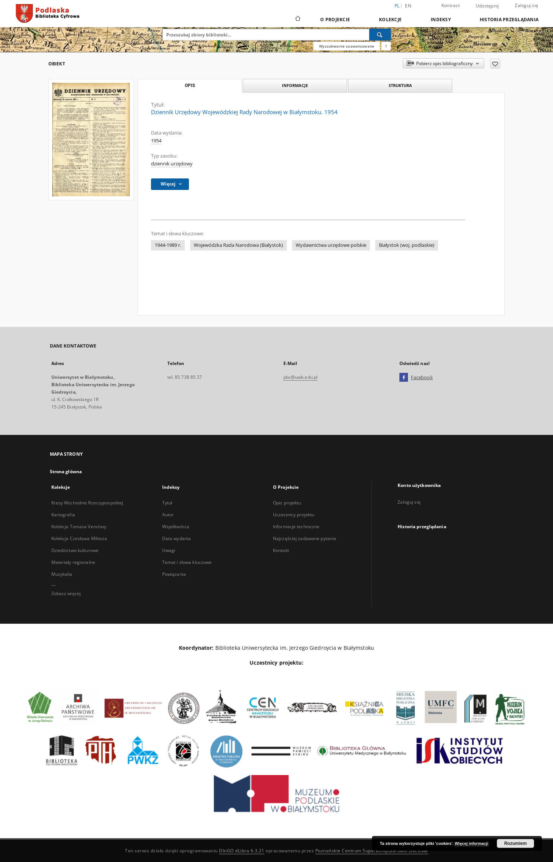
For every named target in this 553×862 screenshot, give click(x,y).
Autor (168, 514)
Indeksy (441, 19)
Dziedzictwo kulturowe (75, 550)
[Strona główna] (297, 19)
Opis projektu (287, 503)
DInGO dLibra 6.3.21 (241, 851)
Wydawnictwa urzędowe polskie (331, 245)
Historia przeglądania (509, 19)
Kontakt (281, 550)
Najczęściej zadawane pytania (304, 538)
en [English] (408, 5)
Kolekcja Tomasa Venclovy (79, 526)
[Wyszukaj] (380, 35)
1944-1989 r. (168, 245)
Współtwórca (175, 526)
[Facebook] (403, 377)
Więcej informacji (471, 843)
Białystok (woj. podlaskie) (406, 245)
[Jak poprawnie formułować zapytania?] (386, 46)
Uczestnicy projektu (293, 514)
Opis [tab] (190, 85)
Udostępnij (487, 6)
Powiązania (174, 574)
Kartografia (63, 514)
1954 (156, 141)
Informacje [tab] (295, 85)
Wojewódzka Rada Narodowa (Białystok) (238, 245)
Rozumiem (515, 843)
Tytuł (167, 503)
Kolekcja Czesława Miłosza (79, 538)
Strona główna (66, 471)
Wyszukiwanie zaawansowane (346, 46)
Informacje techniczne (296, 526)
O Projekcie (335, 19)
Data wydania (176, 538)
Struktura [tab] (400, 85)
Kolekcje (390, 19)
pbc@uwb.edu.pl (300, 377)
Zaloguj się (526, 5)
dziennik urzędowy (172, 164)
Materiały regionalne (73, 562)
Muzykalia (62, 574)
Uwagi (169, 550)
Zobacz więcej (66, 593)
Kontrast (450, 5)
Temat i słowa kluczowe (187, 562)
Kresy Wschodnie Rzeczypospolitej (87, 503)
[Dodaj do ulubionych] (495, 63)
